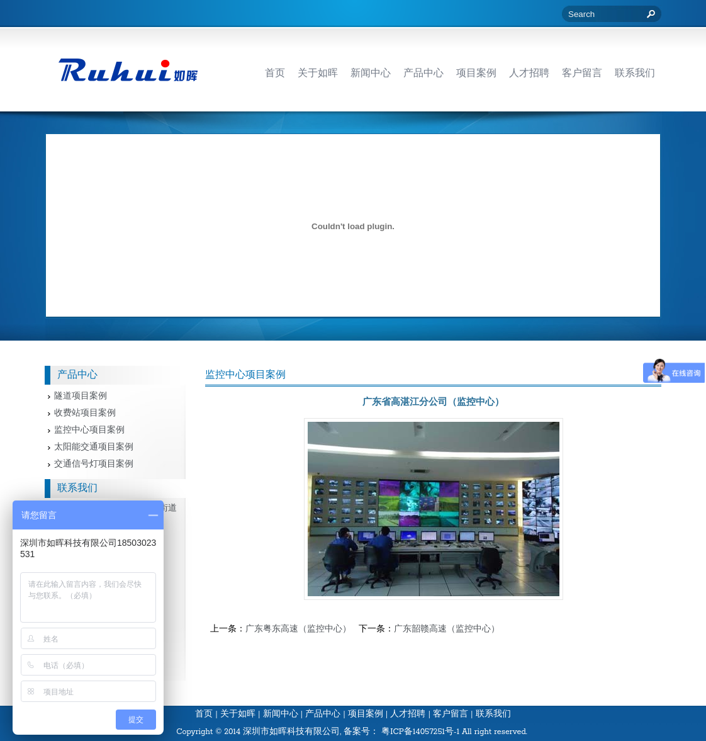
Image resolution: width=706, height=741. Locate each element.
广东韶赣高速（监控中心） (447, 629)
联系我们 (493, 714)
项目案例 (365, 714)
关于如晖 (237, 714)
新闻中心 (280, 714)
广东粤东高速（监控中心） (298, 629)
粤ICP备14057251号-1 (420, 732)
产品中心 (322, 714)
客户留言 (450, 714)
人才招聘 (407, 714)
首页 (204, 714)
